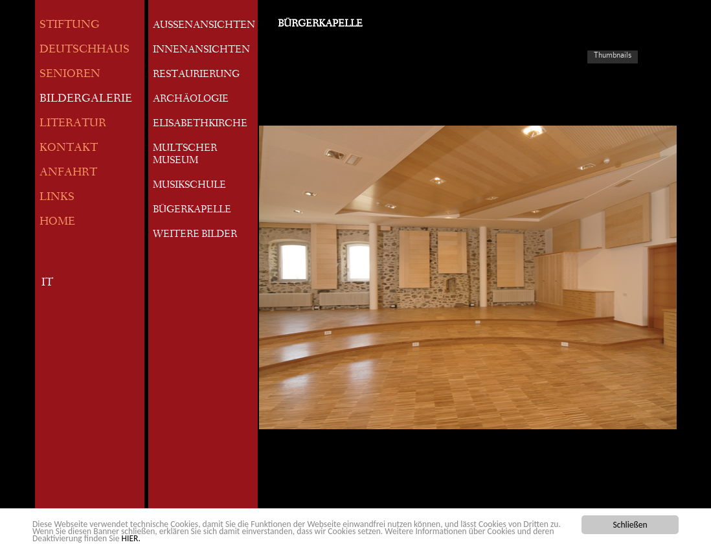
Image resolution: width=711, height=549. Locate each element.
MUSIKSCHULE (189, 186)
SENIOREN (70, 74)
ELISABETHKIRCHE (200, 124)
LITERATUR (73, 123)
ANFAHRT (68, 173)
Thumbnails (612, 55)
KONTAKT (69, 148)
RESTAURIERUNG (196, 75)
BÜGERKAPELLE (192, 210)
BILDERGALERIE (86, 99)
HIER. (131, 538)
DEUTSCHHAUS (85, 50)
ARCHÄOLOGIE (191, 100)
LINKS (57, 197)
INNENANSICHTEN (201, 50)
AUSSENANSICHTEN (204, 26)
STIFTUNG (70, 25)
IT (47, 283)
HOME (57, 222)
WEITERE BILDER (195, 235)
